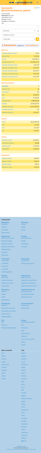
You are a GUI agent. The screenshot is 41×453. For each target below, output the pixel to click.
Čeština (23, 370)
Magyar (23, 395)
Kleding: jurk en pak (7, 283)
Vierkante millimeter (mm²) (10, 71)
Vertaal (23, 345)
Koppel (3, 294)
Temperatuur (25, 244)
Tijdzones (4, 325)
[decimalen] (18, 39)
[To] (20, 35)
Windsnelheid (5, 232)
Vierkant (4, 103)
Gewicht (3, 291)
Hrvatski (23, 393)
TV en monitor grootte (27, 339)
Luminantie (4, 269)
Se (3, 130)
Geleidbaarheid (5, 249)
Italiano (23, 401)
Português (24, 418)
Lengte (23, 227)
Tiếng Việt (24, 435)
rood (3, 98)
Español (23, 356)
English (23, 353)
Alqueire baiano (6, 164)
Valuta (23, 342)
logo (20, 2)
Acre (3, 95)
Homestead (5, 92)
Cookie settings (32, 449)
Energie (23, 241)
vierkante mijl (6, 89)
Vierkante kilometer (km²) (9, 53)
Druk (22, 325)
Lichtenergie (5, 260)
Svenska (23, 427)
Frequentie (24, 328)
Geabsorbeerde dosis (27, 294)
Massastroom (25, 305)
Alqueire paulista (7, 158)
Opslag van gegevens (27, 263)
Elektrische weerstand (7, 246)
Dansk (23, 373)
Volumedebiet (25, 308)
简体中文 (24, 438)
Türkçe (23, 429)
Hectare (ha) (5, 56)
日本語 (23, 404)
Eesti (22, 381)
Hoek (22, 330)
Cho (3, 125)
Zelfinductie (4, 255)
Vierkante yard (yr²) (7, 106)
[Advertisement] (28, 17)
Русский (23, 421)
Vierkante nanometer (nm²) (10, 76)
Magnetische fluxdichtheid (29, 280)
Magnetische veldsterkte (28, 283)
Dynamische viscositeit (8, 308)
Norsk (23, 412)
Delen (37, 8)
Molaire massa (5, 314)
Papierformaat (25, 333)
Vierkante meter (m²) (8, 62)
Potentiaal (4, 252)
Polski (23, 415)
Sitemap (19, 449)
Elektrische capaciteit (7, 238)
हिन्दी (22, 390)
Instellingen (9, 449)
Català (23, 367)
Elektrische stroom (6, 244)
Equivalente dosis (26, 291)
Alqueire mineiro (7, 161)
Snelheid (4, 227)
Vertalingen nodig (21, 446)
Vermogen (24, 246)
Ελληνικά (24, 378)
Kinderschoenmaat (7, 280)
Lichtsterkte (4, 263)
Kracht (3, 297)
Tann (3, 127)
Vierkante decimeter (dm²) (9, 65)
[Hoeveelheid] (20, 26)
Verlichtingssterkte (6, 272)
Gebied (23, 224)
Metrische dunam (7, 140)
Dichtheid (4, 305)
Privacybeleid (25, 449)
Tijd (2, 322)
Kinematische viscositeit (8, 311)
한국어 (23, 407)
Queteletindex (5, 300)
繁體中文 (24, 441)
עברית (23, 387)
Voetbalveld (5, 149)
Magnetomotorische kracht (29, 286)
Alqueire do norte (7, 167)
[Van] (18, 30)
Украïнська (24, 432)
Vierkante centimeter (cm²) (10, 68)
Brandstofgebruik (26, 238)
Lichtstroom (4, 266)
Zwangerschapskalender (8, 328)
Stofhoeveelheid (6, 316)
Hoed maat (4, 277)
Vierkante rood (6, 100)
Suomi (23, 384)
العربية (23, 361)
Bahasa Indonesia (26, 398)
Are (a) (4, 59)
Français (23, 359)
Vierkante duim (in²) (8, 112)
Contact (14, 449)
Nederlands (24, 410)
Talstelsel (24, 336)
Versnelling (4, 230)
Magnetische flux (26, 277)
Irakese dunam (6, 146)
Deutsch (23, 376)
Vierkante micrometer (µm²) (10, 73)
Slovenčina (24, 424)
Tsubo (3, 122)
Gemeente (5, 86)
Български (24, 364)
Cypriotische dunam (8, 143)
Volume (23, 230)
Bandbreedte (25, 260)
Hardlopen (4, 224)
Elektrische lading (6, 241)
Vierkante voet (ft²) (7, 109)
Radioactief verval (26, 297)
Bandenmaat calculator (28, 322)
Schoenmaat (5, 286)
